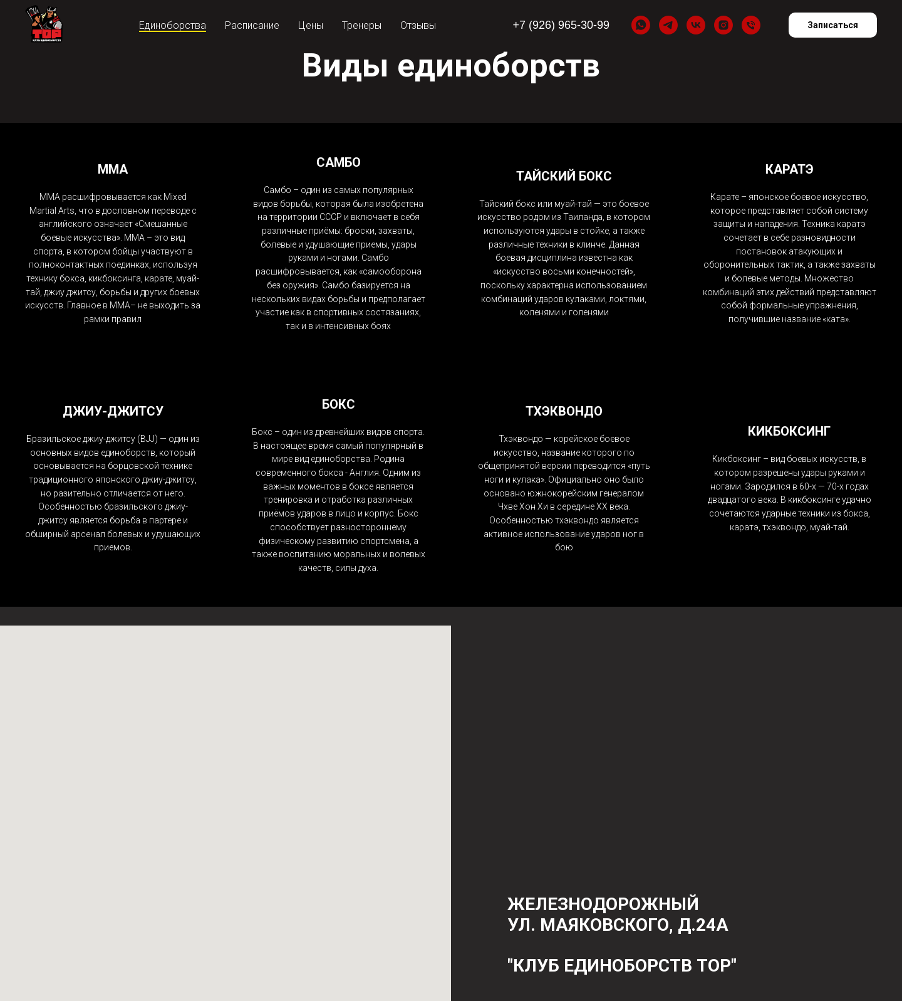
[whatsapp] (640, 25)
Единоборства (172, 25)
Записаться (832, 25)
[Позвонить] (751, 25)
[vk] (696, 25)
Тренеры (361, 25)
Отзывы (418, 25)
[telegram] (668, 25)
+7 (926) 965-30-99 (560, 25)
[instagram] (723, 25)
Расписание (252, 25)
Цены (310, 25)
